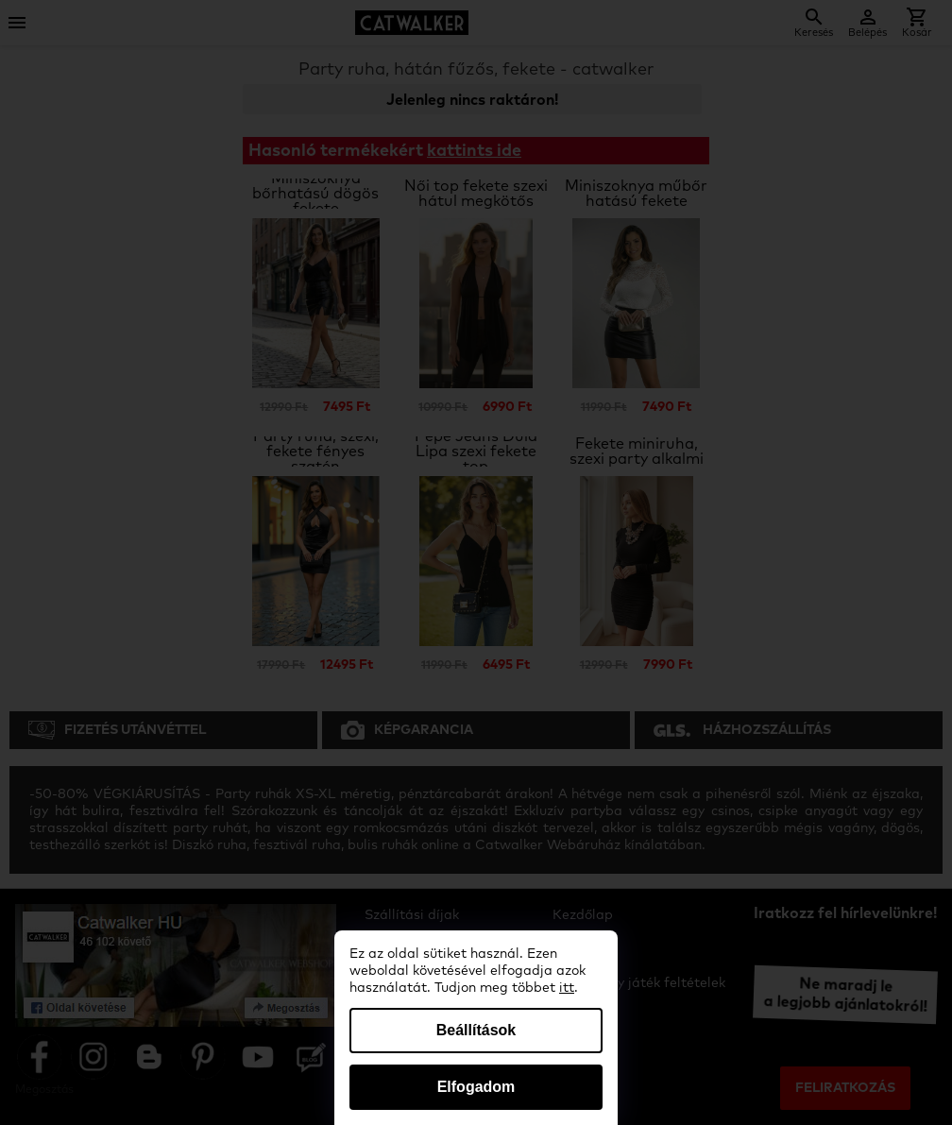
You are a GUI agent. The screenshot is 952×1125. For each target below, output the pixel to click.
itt (566, 988)
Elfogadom (476, 1087)
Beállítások (476, 1030)
